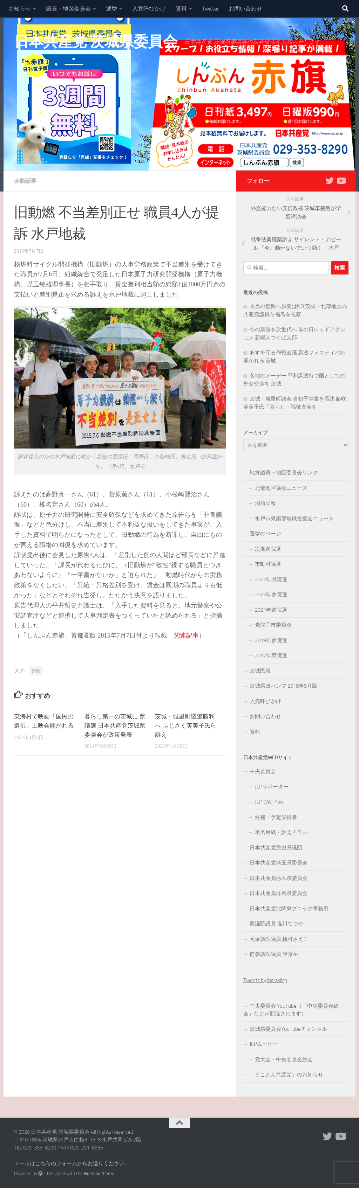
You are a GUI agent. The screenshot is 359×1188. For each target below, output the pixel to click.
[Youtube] (341, 180)
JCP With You (269, 802)
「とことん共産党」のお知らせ (286, 1074)
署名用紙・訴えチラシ (281, 832)
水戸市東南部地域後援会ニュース (294, 518)
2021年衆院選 (271, 610)
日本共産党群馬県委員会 (278, 893)
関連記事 (186, 635)
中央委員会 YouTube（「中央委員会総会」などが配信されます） (291, 1010)
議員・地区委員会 (68, 8)
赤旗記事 (25, 181)
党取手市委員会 (273, 625)
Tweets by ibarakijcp (265, 980)
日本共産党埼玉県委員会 (278, 863)
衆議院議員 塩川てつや (276, 923)
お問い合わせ (245, 8)
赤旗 (36, 670)
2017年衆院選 (271, 655)
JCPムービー (264, 1044)
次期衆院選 (268, 549)
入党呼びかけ (149, 8)
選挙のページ (265, 533)
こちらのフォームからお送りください (79, 1163)
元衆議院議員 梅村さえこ (279, 939)
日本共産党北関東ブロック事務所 (289, 908)
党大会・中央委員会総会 (284, 1059)
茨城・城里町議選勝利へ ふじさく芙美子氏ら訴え (185, 725)
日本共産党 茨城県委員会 (95, 41)
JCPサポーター (272, 787)
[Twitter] (329, 180)
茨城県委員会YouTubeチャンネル (288, 1029)
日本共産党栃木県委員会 (278, 878)
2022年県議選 (271, 579)
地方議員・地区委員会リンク (284, 473)
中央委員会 (263, 771)
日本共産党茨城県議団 (276, 848)
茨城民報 (260, 671)
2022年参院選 (271, 594)
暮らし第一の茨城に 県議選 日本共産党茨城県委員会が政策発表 (114, 725)
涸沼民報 (265, 503)
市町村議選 (268, 564)
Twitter (210, 8)
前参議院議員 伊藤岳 (274, 954)
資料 (181, 8)
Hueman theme (99, 1173)
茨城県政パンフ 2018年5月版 (283, 686)
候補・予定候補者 (276, 817)
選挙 (111, 8)
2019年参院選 (271, 640)
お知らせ (19, 8)
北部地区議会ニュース (281, 488)
